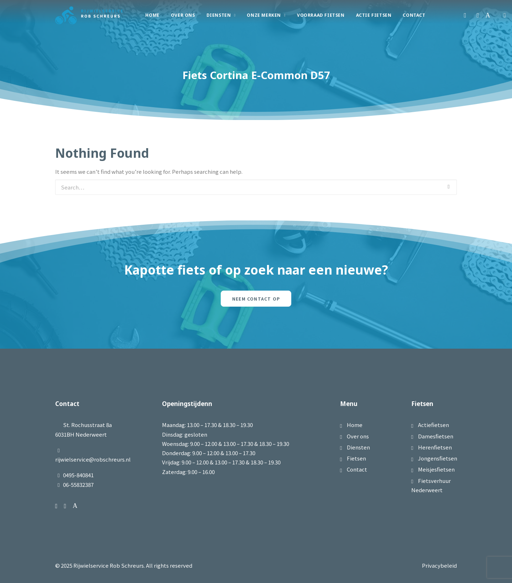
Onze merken (266, 15)
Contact (414, 15)
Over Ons (183, 15)
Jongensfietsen (437, 458)
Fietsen (356, 458)
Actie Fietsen (374, 15)
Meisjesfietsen (436, 469)
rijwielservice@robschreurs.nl (93, 459)
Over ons (358, 436)
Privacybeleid (439, 565)
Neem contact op (256, 299)
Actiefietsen (433, 424)
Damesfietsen (435, 436)
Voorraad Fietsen (321, 15)
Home (152, 15)
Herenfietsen (435, 447)
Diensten (221, 15)
